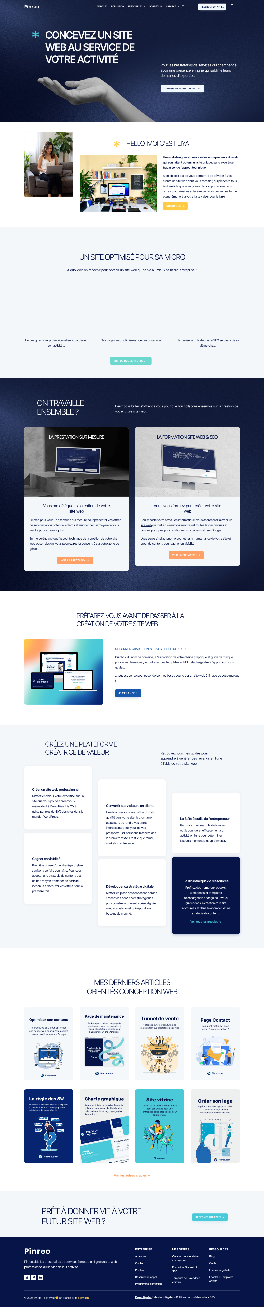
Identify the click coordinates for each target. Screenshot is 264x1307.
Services (102, 6)
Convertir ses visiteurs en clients (130, 806)
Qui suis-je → (175, 205)
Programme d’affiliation (148, 1283)
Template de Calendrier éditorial (186, 1280)
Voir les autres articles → (132, 1175)
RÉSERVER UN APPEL (212, 6)
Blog (211, 1256)
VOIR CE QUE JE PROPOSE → (130, 360)
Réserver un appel (146, 1277)
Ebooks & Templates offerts (221, 1279)
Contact (139, 1263)
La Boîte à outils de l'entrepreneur (205, 819)
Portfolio (156, 6)
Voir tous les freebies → (206, 921)
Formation (117, 6)
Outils (212, 1263)
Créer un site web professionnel (55, 790)
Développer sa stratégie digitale (130, 886)
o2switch (83, 1297)
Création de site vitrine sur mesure (185, 1258)
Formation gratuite (219, 1270)
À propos (171, 6)
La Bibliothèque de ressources (206, 881)
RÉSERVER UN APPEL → (209, 1217)
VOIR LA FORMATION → (186, 555)
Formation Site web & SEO (184, 1269)
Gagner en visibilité (46, 859)
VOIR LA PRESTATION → (75, 560)
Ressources (135, 6)
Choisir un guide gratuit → (182, 88)
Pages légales (143, 1297)
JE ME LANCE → (128, 693)
